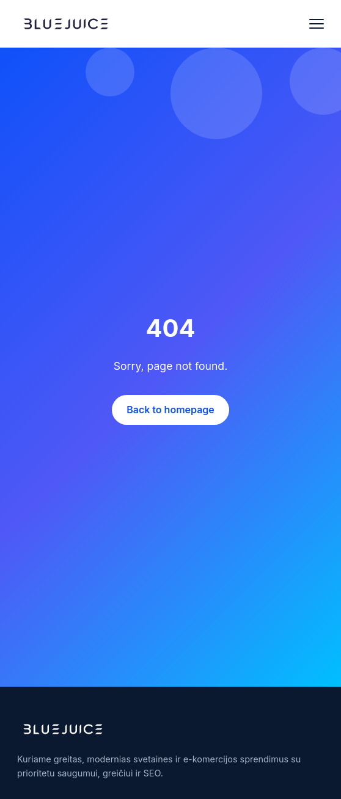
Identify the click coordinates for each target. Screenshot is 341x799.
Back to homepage (171, 409)
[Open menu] (316, 24)
